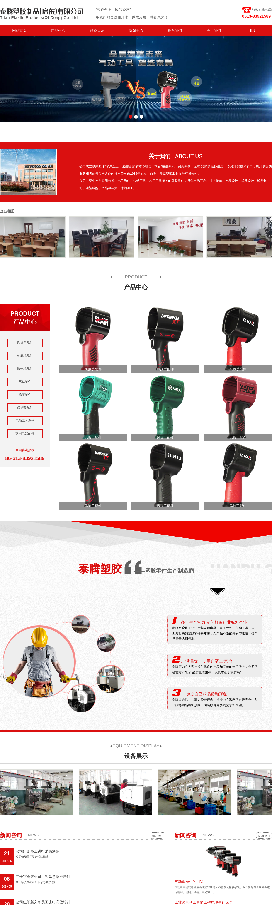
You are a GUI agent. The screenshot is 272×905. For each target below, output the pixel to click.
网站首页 (19, 30)
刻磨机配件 (25, 356)
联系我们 (175, 30)
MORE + (157, 836)
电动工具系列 (24, 420)
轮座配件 (25, 394)
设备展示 (97, 30)
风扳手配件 (25, 343)
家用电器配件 (24, 433)
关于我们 (213, 30)
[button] (130, 117)
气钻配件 (25, 381)
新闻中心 (136, 30)
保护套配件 (25, 407)
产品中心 (58, 30)
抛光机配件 (25, 368)
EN (252, 30)
